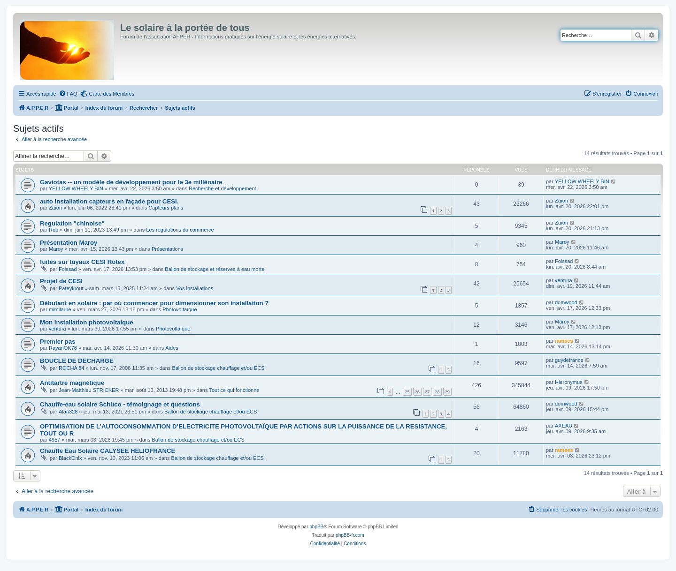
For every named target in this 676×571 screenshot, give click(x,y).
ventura (563, 280)
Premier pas (58, 341)
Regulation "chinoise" (72, 223)
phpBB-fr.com (350, 535)
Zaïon (55, 207)
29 (447, 392)
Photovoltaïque (179, 309)
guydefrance (569, 360)
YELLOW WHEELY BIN (76, 188)
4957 (54, 440)
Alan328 (68, 411)
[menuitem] (68, 93)
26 (417, 392)
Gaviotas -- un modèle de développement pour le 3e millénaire (131, 182)
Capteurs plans (165, 207)
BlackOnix (70, 458)
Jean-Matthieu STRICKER (89, 390)
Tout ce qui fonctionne (234, 390)
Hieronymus (569, 382)
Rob (53, 230)
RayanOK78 (63, 348)
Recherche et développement (222, 188)
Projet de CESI (61, 281)
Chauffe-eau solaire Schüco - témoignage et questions (120, 404)
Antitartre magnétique (72, 382)
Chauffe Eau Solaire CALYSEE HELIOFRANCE (107, 450)
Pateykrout (71, 288)
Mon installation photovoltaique (86, 322)
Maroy (56, 249)
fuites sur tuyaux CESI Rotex (82, 261)
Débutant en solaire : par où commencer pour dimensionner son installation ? (154, 303)
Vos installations (194, 288)
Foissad (68, 269)
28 (437, 392)
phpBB (316, 526)
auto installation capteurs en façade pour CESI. (109, 201)
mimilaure (60, 309)
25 (407, 392)
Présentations (167, 249)
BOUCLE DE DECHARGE (77, 360)
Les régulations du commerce (180, 230)
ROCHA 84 (71, 368)
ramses (564, 341)
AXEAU (563, 425)
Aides (171, 348)
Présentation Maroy (68, 242)
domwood (566, 302)
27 (427, 392)
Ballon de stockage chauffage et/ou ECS (218, 368)
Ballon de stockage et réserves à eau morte (214, 269)
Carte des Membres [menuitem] (112, 94)
